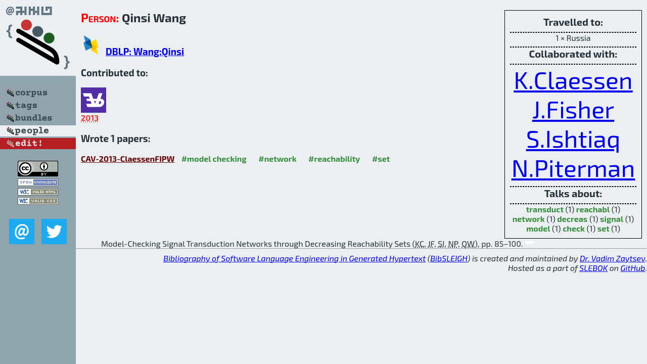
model (538, 228)
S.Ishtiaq (573, 138)
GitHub (633, 267)
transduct (545, 209)
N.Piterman (573, 167)
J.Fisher (573, 108)
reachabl (593, 209)
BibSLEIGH (448, 258)
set (603, 228)
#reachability (334, 158)
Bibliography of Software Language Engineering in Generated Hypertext (294, 258)
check (574, 228)
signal (611, 218)
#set (381, 158)
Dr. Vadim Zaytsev (612, 258)
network (529, 218)
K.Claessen (573, 79)
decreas (572, 218)
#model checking (214, 158)
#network (277, 158)
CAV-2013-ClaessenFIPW (127, 158)
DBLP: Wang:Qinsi (145, 51)
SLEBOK (593, 267)
